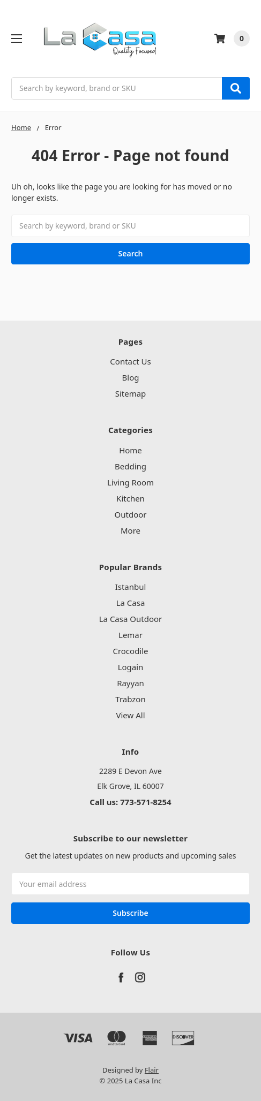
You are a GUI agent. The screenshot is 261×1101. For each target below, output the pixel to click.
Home (130, 450)
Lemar (130, 634)
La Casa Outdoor (130, 618)
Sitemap (130, 393)
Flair (152, 1070)
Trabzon (130, 699)
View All (130, 715)
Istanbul (130, 586)
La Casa (130, 602)
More (130, 530)
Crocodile (130, 651)
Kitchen (130, 498)
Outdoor (131, 514)
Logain (131, 667)
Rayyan (130, 683)
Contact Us (130, 361)
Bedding (130, 466)
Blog (130, 377)
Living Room (130, 482)
